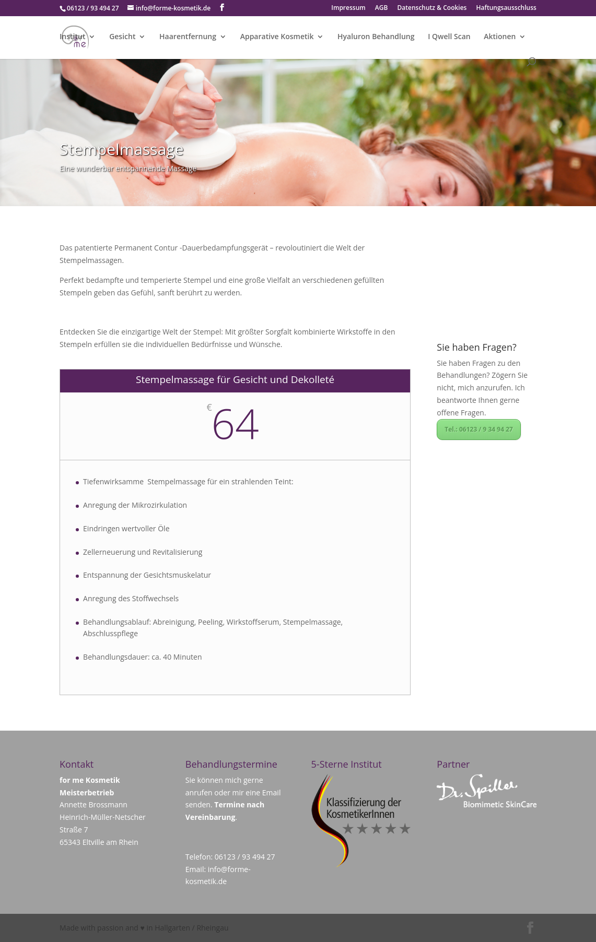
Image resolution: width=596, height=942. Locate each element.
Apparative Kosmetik (277, 37)
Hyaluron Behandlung (375, 37)
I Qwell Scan (449, 37)
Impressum (348, 8)
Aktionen (500, 37)
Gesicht (122, 37)
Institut (72, 37)
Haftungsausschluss (506, 8)
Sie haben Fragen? (476, 347)
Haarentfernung (187, 37)
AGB (381, 8)
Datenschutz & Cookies (432, 8)
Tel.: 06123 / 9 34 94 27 (479, 429)
